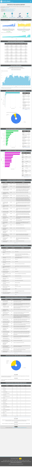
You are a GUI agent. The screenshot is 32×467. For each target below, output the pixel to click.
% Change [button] (25, 43)
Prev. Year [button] (16, 43)
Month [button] (7, 43)
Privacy (26, 460)
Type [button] (11, 182)
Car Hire (8, 460)
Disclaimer (23, 460)
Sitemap (28, 460)
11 (29, 147)
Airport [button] (6, 182)
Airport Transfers (12, 460)
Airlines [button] (23, 182)
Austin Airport (8, 1)
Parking (15, 460)
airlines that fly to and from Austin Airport (8, 11)
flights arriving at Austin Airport (10, 9)
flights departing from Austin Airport (10, 10)
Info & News (20, 460)
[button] (25, 109)
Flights (6, 460)
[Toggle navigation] (30, 1)
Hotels (17, 460)
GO (20, 458)
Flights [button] (14, 182)
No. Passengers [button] (11, 43)
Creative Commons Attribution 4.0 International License (19, 427)
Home (4, 460)
